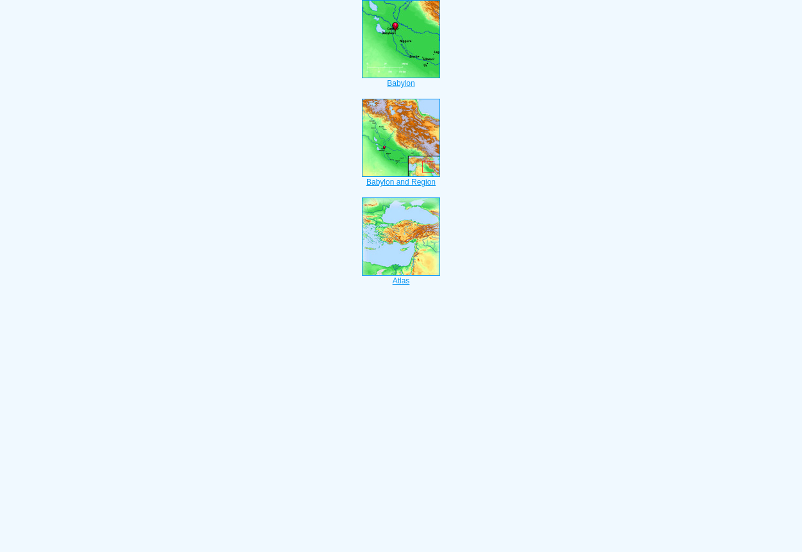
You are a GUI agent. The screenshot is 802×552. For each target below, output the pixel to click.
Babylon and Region (401, 178)
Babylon (401, 79)
